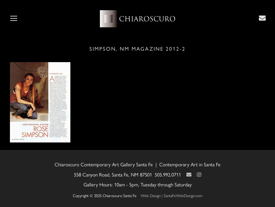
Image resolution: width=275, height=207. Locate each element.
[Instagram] (199, 174)
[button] (13, 19)
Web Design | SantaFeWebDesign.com (171, 195)
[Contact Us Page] (262, 18)
